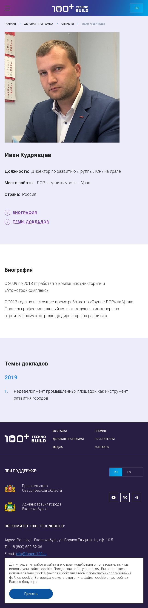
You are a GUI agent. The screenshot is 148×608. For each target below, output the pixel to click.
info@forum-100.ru (31, 554)
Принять (31, 594)
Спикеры (67, 23)
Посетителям (105, 439)
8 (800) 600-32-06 (27, 547)
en (136, 8)
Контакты (102, 447)
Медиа (58, 447)
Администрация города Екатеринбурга (41, 506)
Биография (25, 212)
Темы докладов (31, 222)
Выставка (60, 431)
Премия (100, 431)
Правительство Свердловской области (42, 488)
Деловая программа (38, 23)
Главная (10, 23)
